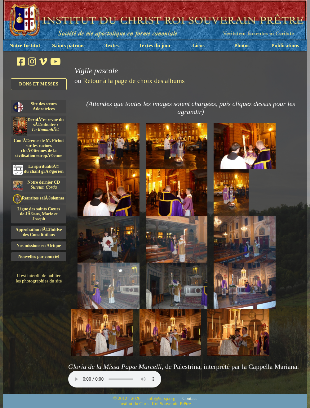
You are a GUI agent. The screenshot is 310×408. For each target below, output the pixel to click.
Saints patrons (68, 45)
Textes (111, 45)
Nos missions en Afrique (38, 245)
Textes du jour (155, 45)
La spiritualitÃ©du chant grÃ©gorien (38, 169)
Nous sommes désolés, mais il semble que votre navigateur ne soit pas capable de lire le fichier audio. (114, 379)
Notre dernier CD (36, 185)
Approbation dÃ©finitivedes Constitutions (39, 232)
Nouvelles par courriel (39, 256)
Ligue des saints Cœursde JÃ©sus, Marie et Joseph (38, 214)
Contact (189, 398)
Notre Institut (24, 45)
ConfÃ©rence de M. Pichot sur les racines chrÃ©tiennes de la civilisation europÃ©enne (39, 148)
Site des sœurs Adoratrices (35, 107)
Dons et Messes (39, 84)
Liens (198, 45)
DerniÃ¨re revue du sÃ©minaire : (38, 125)
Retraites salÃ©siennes (38, 198)
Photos (241, 45)
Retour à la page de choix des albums (134, 81)
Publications (285, 45)
